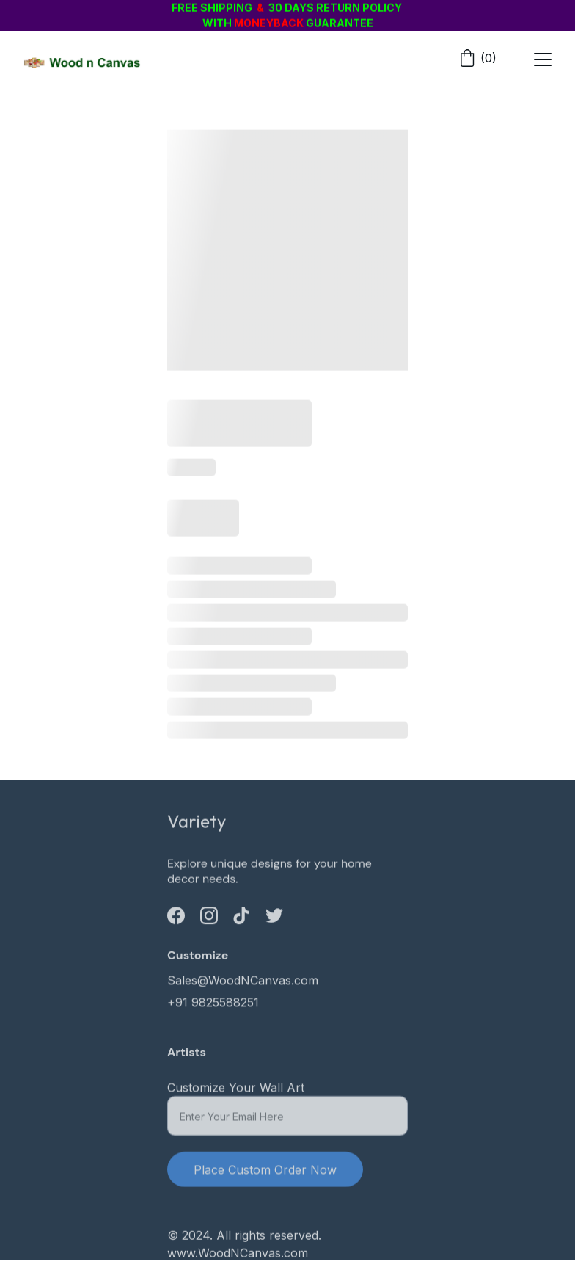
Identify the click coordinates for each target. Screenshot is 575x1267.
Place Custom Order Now (265, 1175)
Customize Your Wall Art (235, 1093)
